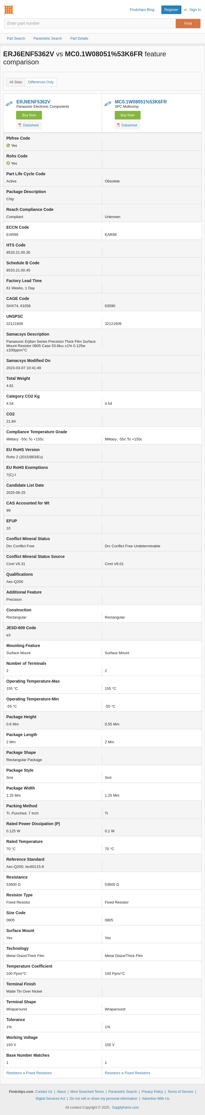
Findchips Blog (142, 9)
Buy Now (29, 115)
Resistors (14, 1073)
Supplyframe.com (125, 1108)
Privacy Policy (152, 1092)
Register (171, 9)
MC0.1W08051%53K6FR (141, 101)
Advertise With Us (155, 1099)
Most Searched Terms (87, 1092)
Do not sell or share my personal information (103, 1099)
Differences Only (40, 82)
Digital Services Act (50, 1099)
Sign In (195, 9)
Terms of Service (180, 1092)
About (61, 1092)
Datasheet (28, 125)
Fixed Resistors (39, 1073)
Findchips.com (9, 10)
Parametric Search (122, 1092)
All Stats (15, 82)
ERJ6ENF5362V (33, 101)
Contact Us (43, 1092)
